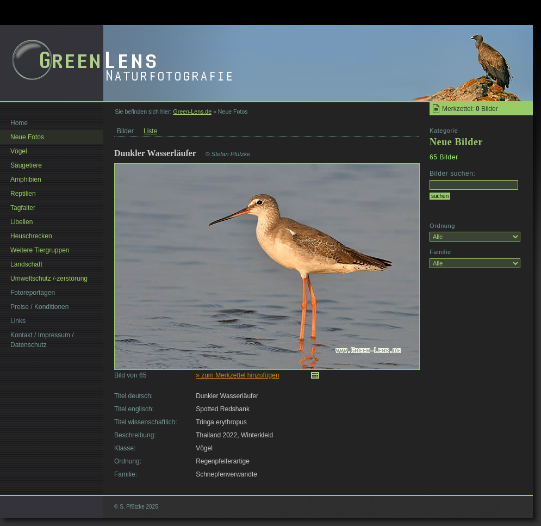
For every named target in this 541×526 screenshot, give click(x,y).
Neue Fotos (27, 137)
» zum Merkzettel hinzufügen (237, 375)
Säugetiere (26, 165)
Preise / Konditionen (39, 307)
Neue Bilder (456, 142)
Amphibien (25, 179)
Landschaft (26, 264)
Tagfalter (22, 208)
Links (18, 321)
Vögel (18, 151)
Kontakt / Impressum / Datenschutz (42, 340)
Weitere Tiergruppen (40, 250)
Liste (150, 131)
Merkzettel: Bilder (470, 109)
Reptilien (23, 193)
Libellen (21, 222)
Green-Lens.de (192, 111)
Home (19, 123)
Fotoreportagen (32, 292)
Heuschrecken (31, 236)
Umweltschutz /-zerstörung (49, 278)
